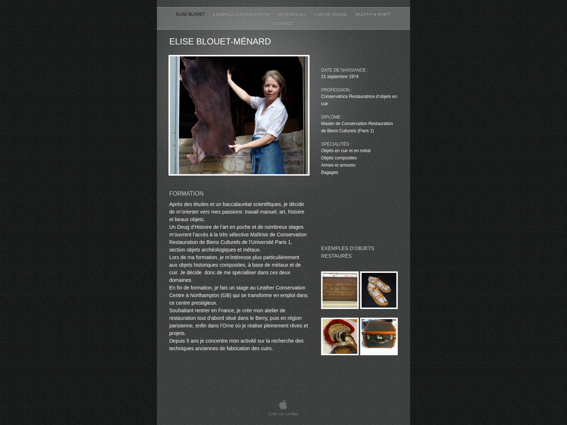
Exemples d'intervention (242, 14)
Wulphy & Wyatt (373, 14)
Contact (283, 23)
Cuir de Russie (331, 14)
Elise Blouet (191, 14)
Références (292, 14)
